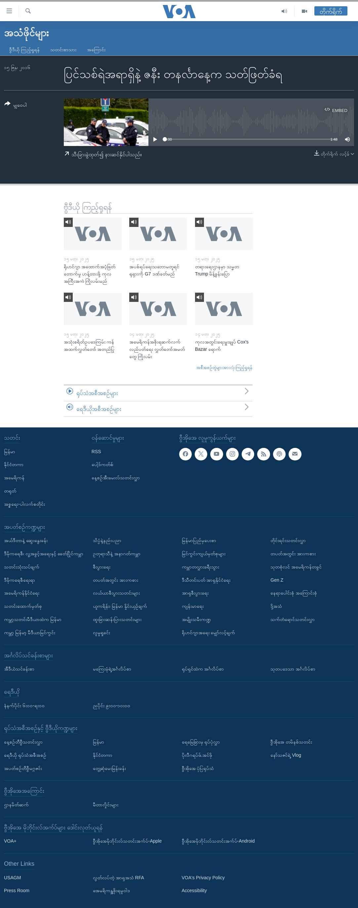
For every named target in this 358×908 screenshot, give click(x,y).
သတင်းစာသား (63, 49)
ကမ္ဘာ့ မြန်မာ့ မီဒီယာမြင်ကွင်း (29, 632)
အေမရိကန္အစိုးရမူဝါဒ (111, 890)
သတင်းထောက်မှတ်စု (23, 606)
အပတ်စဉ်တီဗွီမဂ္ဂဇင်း (23, 768)
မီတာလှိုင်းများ (105, 804)
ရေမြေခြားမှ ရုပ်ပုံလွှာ (201, 742)
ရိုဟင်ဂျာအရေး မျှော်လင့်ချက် (208, 632)
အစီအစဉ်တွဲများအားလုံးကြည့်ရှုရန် (224, 367)
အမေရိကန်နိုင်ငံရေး (21, 593)
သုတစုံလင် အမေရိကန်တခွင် (296, 566)
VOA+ (10, 841)
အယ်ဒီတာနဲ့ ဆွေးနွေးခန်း (26, 540)
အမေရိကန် (14, 477)
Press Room (16, 890)
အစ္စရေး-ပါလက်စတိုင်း (24, 504)
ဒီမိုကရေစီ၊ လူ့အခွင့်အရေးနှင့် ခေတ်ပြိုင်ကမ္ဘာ (43, 553)
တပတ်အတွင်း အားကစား (115, 580)
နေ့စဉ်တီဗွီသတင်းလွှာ (23, 742)
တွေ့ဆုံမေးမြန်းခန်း (109, 768)
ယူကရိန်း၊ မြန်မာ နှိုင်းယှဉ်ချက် (120, 606)
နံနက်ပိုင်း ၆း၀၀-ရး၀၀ (24, 705)
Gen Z (276, 580)
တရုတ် (10, 490)
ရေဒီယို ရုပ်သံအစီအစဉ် (25, 755)
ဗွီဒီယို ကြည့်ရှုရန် (24, 49)
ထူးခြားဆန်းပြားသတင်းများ (117, 619)
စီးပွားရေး (101, 566)
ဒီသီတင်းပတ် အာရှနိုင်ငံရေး (206, 580)
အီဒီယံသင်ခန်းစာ (19, 669)
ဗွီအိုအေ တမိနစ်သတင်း (291, 742)
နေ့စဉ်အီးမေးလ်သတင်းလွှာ (116, 477)
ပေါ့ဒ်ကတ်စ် (102, 464)
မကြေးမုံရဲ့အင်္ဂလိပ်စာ (112, 669)
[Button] (15, 105)
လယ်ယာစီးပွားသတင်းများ (116, 593)
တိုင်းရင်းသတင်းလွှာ (288, 540)
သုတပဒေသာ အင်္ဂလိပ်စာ (292, 669)
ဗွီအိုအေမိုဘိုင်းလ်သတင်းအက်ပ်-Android (218, 841)
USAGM (12, 877)
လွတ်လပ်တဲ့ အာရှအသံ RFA (118, 877)
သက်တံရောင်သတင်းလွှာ (292, 619)
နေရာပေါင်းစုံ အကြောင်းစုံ (293, 593)
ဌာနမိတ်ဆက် (16, 804)
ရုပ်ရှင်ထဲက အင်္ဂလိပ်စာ (203, 669)
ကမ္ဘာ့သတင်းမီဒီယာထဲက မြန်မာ (32, 619)
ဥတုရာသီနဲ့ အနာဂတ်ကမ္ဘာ (116, 553)
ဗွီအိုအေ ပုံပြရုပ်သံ (198, 768)
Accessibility (194, 890)
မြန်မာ (9, 451)
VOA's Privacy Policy (203, 877)
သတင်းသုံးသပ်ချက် (21, 566)
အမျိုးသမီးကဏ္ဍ (196, 619)
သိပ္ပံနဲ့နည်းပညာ (107, 540)
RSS (96, 451)
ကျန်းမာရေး (193, 606)
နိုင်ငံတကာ (13, 464)
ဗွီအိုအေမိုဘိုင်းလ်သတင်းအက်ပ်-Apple (127, 841)
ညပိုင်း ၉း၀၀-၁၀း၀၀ (112, 705)
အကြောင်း (96, 49)
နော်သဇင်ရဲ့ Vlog (285, 755)
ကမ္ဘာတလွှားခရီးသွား (200, 566)
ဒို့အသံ (276, 606)
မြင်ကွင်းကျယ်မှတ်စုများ (203, 553)
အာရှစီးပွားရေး (195, 593)
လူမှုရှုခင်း (101, 632)
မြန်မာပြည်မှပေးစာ (199, 540)
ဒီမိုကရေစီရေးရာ (19, 580)
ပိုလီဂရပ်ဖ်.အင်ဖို (197, 755)
